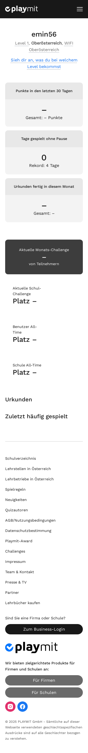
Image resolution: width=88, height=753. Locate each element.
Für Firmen (44, 680)
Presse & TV (16, 582)
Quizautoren (16, 510)
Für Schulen (44, 692)
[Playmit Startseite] (21, 9)
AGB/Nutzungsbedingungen (30, 520)
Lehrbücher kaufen (22, 603)
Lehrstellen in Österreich (28, 469)
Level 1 (22, 43)
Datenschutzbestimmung (28, 530)
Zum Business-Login (44, 629)
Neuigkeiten (16, 499)
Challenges (15, 551)
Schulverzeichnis (20, 458)
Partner (12, 592)
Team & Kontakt (19, 572)
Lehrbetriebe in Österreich (29, 479)
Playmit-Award (18, 541)
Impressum (15, 561)
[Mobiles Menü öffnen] (79, 9)
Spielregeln (15, 489)
